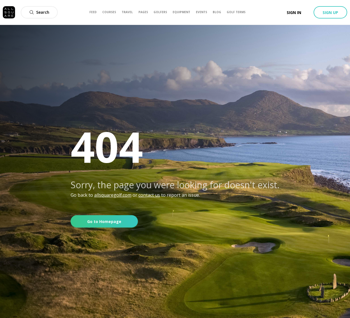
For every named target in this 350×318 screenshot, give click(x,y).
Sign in (294, 12)
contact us (149, 195)
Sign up (330, 12)
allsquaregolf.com (112, 195)
